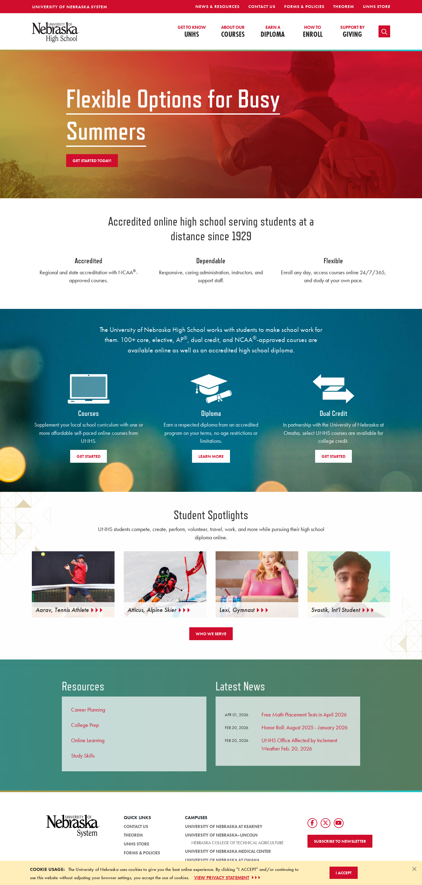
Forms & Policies (304, 6)
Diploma (273, 32)
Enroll (312, 32)
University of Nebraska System (69, 6)
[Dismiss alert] (414, 868)
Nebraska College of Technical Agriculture (237, 842)
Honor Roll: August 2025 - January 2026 (305, 727)
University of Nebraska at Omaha (222, 860)
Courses (233, 32)
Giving (352, 32)
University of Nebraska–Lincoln (221, 835)
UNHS (192, 32)
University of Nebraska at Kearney (223, 826)
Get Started (88, 456)
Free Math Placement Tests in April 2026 (304, 714)
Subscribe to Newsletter (340, 841)
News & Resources (217, 6)
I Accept (344, 873)
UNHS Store (376, 6)
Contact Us (261, 6)
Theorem (343, 6)
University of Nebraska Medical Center (228, 851)
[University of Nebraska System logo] (73, 829)
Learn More (211, 456)
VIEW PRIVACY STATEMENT (228, 878)
